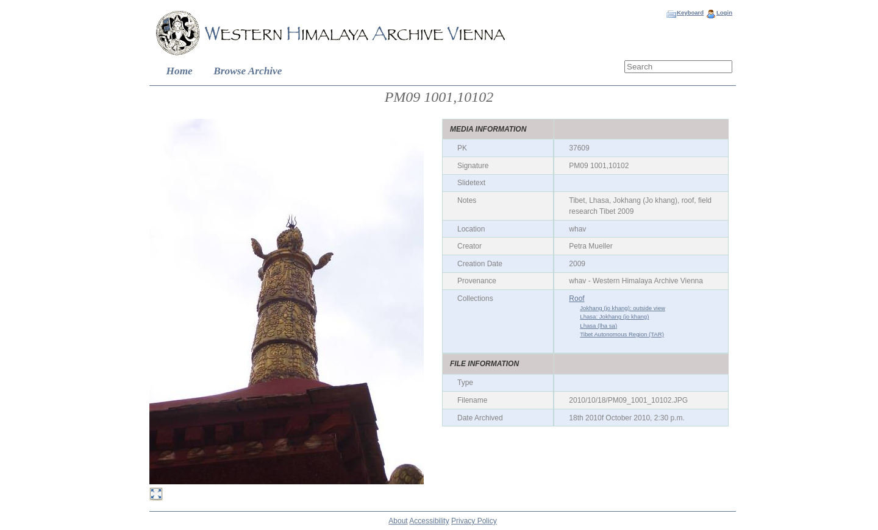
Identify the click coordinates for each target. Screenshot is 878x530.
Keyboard (690, 12)
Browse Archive (247, 71)
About (397, 521)
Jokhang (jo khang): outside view (622, 308)
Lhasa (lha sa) (598, 325)
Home (179, 71)
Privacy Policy (474, 521)
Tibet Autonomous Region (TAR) (622, 334)
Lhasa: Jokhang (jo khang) (614, 316)
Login (724, 12)
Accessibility (429, 521)
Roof (576, 298)
